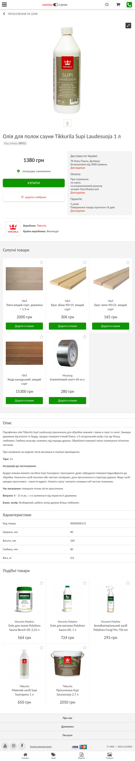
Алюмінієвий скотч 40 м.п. (67, 379)
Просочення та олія (22, 14)
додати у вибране (35, 197)
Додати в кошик (24, 326)
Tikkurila (41, 225)
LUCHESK (127, 746)
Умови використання (41, 746)
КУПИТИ (34, 183)
